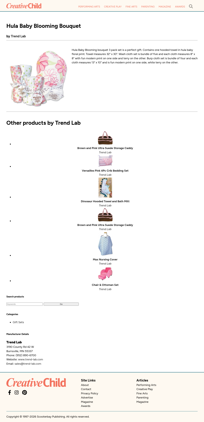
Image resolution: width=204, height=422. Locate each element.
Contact (86, 389)
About (85, 385)
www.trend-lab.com (30, 359)
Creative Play (113, 6)
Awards (180, 6)
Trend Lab (18, 36)
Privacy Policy (89, 393)
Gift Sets (18, 322)
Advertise (87, 397)
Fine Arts (131, 6)
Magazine (165, 6)
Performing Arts (89, 6)
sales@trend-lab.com (28, 363)
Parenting (148, 6)
